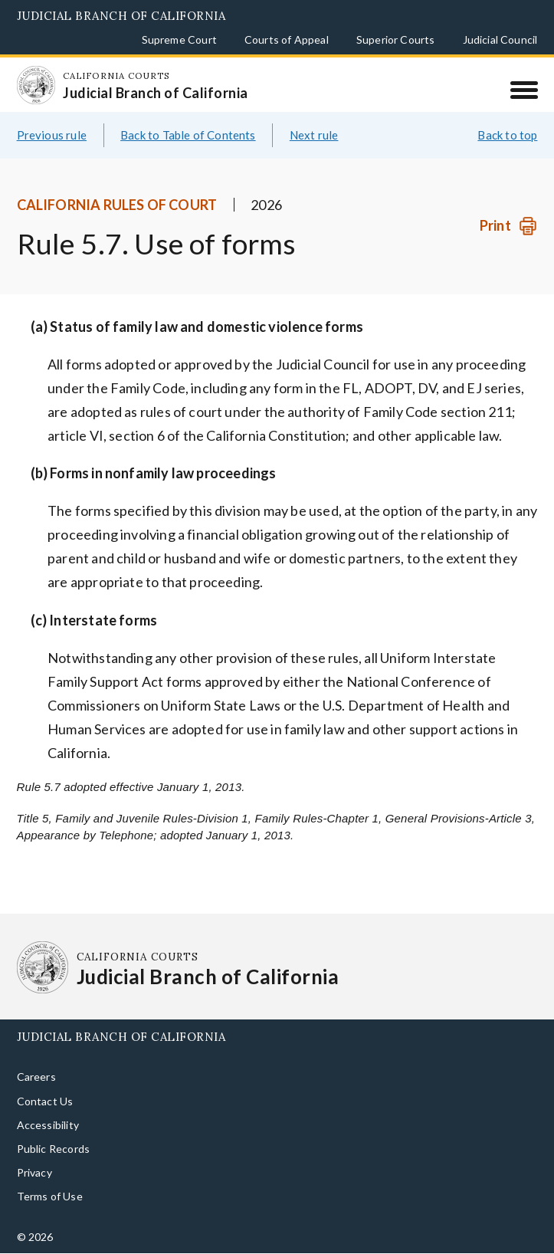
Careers (36, 1076)
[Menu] (523, 89)
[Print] (508, 226)
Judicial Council (500, 39)
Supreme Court (179, 39)
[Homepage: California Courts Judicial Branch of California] (36, 85)
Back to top (507, 135)
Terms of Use (50, 1196)
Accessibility (48, 1124)
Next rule (314, 135)
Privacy (34, 1172)
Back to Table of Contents (188, 135)
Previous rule (52, 135)
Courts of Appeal (286, 39)
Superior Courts (395, 39)
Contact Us (45, 1101)
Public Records (53, 1148)
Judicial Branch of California (121, 15)
